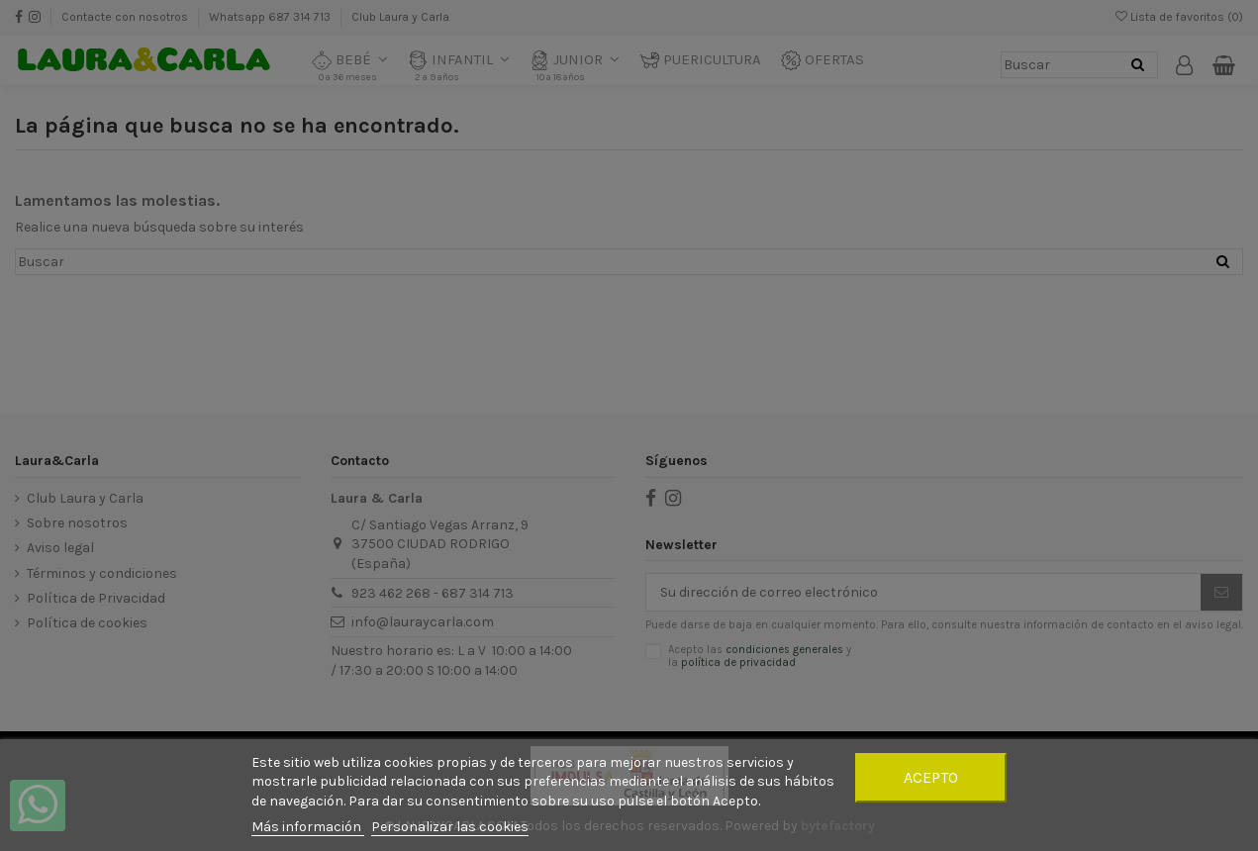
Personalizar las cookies (450, 826)
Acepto (931, 777)
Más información (307, 826)
